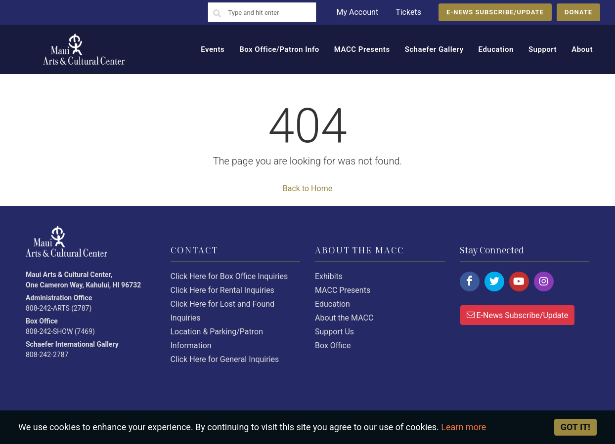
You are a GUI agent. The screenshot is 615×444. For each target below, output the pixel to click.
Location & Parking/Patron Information (217, 338)
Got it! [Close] (575, 427)
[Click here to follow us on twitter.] (494, 281)
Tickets (408, 12)
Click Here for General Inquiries (225, 359)
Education (332, 304)
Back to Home (307, 188)
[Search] (217, 14)
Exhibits (329, 276)
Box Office (333, 345)
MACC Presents (342, 290)
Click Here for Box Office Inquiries (229, 276)
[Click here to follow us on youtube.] (519, 281)
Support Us (334, 331)
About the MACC (344, 318)
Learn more (463, 427)
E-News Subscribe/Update (518, 315)
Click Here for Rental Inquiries (222, 290)
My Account (357, 12)
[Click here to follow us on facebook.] (470, 281)
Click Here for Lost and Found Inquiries (223, 311)
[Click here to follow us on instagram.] (544, 281)
